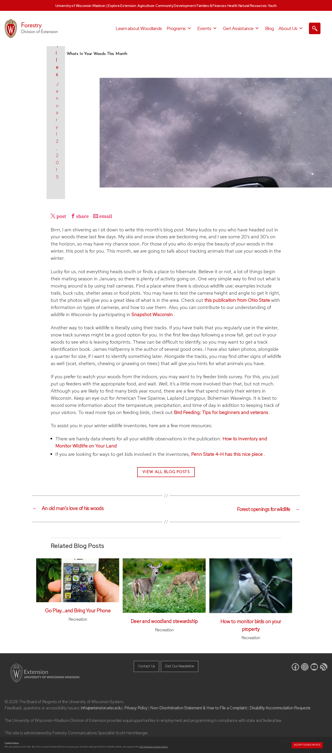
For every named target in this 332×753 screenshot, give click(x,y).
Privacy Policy (137, 707)
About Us (288, 28)
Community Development (175, 5)
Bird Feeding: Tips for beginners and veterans (221, 412)
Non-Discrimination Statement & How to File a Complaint (201, 707)
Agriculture (145, 5)
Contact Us (145, 665)
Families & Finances (211, 5)
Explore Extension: (122, 5)
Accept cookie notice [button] (307, 745)
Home (56, 54)
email (108, 216)
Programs (176, 28)
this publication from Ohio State (238, 300)
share (83, 216)
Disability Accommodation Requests (284, 707)
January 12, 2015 (72, 177)
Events (204, 28)
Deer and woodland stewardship (164, 621)
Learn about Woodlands (139, 28)
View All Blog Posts (166, 472)
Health (232, 5)
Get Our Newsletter (180, 665)
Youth (272, 5)
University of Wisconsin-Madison (80, 5)
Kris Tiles (70, 167)
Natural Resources (252, 5)
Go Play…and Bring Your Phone (77, 610)
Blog (269, 28)
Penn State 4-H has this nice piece (227, 454)
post (62, 216)
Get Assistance (238, 28)
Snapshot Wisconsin (152, 314)
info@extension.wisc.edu (101, 707)
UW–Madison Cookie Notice (153, 746)
